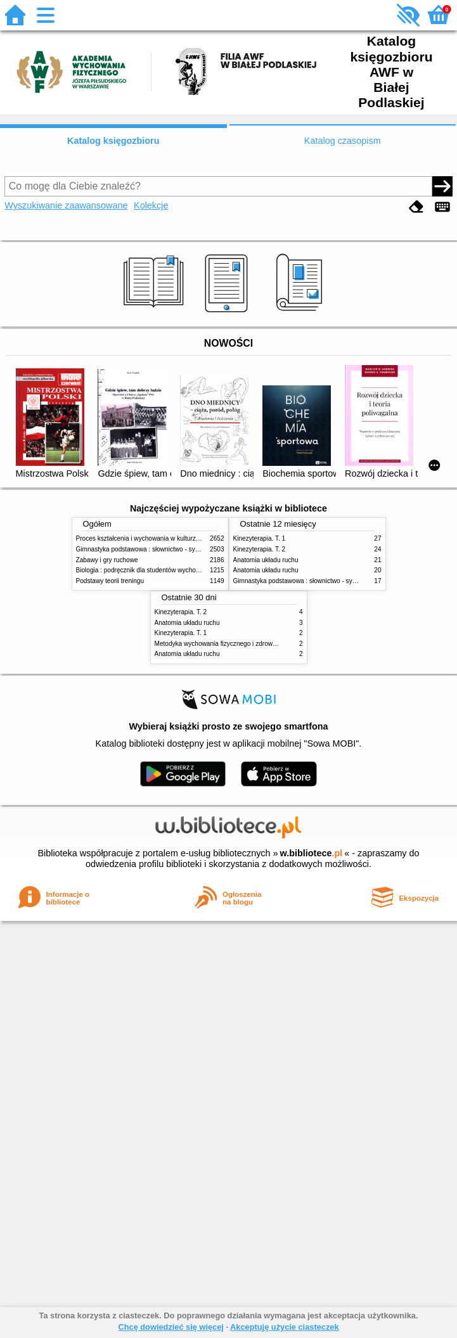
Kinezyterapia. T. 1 (259, 538)
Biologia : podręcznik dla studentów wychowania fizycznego (160, 570)
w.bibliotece (311, 853)
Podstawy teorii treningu (110, 580)
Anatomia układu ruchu (266, 559)
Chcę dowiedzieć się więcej (170, 1327)
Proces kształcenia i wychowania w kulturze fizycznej (151, 538)
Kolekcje (151, 205)
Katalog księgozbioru (113, 141)
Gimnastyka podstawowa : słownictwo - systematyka (150, 549)
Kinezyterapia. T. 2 (259, 549)
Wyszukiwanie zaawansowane (65, 205)
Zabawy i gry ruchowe (107, 559)
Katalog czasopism (342, 141)
